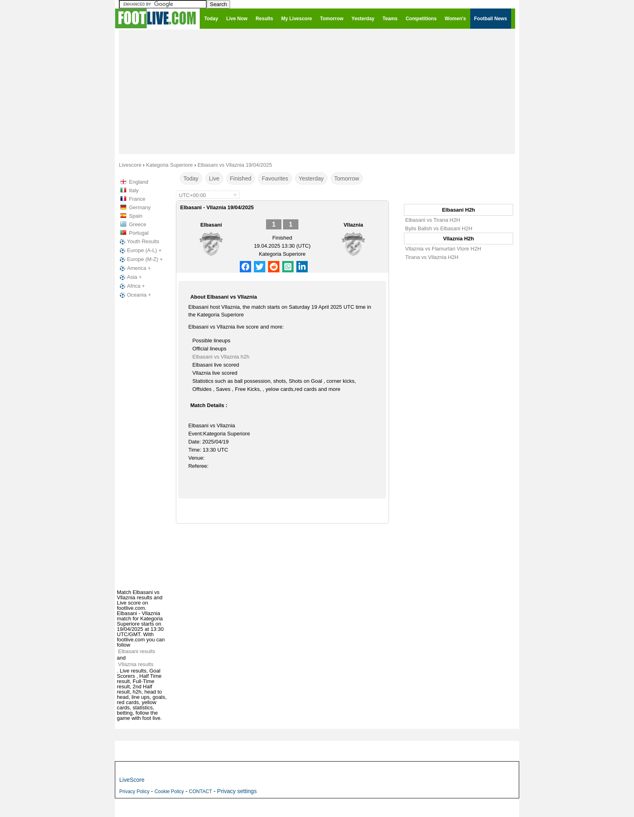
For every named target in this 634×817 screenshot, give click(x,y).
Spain (135, 216)
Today (191, 178)
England (138, 182)
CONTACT (200, 791)
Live (214, 178)
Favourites (275, 178)
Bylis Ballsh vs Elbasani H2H (438, 228)
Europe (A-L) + (140, 250)
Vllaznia (353, 225)
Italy (134, 190)
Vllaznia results (135, 664)
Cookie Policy (169, 791)
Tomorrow (346, 178)
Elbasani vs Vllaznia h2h (220, 357)
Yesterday (311, 178)
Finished (240, 178)
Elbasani (211, 225)
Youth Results (138, 241)
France (137, 199)
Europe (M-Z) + (140, 259)
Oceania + (134, 295)
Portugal (138, 233)
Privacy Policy (134, 791)
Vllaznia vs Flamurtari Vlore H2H (443, 249)
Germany (139, 207)
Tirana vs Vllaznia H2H (432, 257)
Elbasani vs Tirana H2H (432, 220)
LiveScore (131, 780)
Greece (137, 224)
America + (134, 268)
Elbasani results (136, 651)
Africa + (131, 286)
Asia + (130, 277)
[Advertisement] (317, 91)
